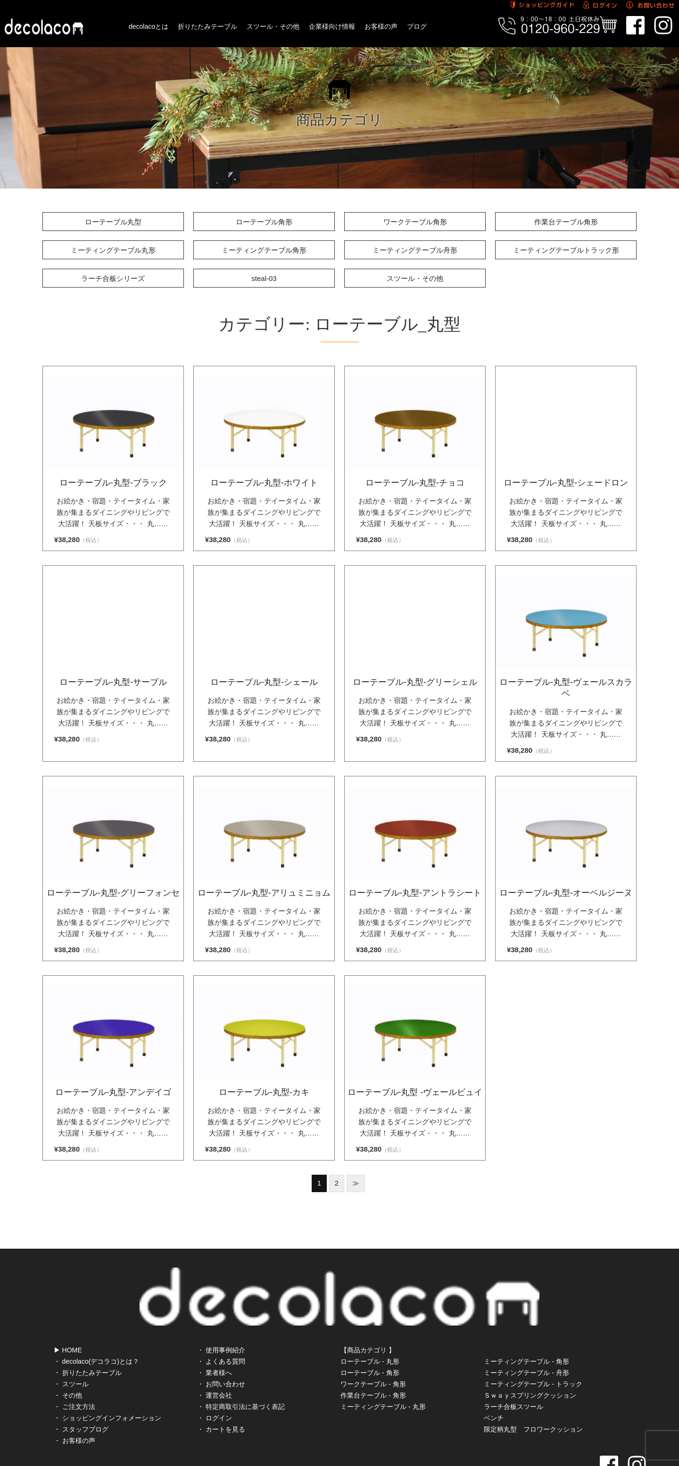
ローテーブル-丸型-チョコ (414, 482)
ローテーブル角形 (264, 222)
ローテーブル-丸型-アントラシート (414, 893)
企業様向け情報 (332, 26)
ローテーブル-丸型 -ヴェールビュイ (415, 1092)
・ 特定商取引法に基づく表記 (241, 1364)
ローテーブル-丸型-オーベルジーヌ (565, 893)
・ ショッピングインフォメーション (107, 1376)
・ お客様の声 (74, 1398)
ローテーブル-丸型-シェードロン (566, 482)
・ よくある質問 (221, 1319)
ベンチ (494, 1376)
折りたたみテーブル (207, 26)
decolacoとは (148, 26)
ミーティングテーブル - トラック (533, 1342)
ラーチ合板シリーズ (113, 278)
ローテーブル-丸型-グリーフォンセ (113, 893)
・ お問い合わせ (221, 1342)
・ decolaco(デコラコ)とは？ (96, 1319)
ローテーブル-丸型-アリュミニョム (264, 893)
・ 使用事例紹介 (221, 1308)
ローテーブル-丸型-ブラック (113, 482)
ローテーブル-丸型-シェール (264, 682)
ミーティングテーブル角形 (264, 250)
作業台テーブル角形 (566, 222)
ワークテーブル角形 (415, 222)
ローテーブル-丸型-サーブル (113, 682)
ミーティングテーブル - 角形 (526, 1319)
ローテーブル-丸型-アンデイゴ (113, 1092)
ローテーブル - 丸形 (369, 1319)
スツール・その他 (273, 26)
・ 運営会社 (214, 1353)
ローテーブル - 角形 (369, 1330)
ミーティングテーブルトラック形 (566, 250)
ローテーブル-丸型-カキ (264, 1092)
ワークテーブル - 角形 (373, 1342)
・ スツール (71, 1342)
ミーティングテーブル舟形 (415, 250)
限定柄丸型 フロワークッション (533, 1387)
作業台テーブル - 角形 (373, 1353)
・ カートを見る (221, 1387)
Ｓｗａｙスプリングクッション (530, 1353)
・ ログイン (214, 1376)
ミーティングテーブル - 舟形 (526, 1330)
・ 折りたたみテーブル (88, 1330)
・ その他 (68, 1353)
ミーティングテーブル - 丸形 (382, 1364)
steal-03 (263, 278)
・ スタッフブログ (81, 1387)
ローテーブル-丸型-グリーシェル (415, 682)
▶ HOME (68, 1308)
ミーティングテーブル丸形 (113, 250)
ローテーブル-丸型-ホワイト (264, 482)
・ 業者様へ (214, 1330)
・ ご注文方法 (74, 1364)
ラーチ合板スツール (513, 1364)
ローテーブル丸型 (113, 222)
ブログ (417, 26)
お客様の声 (380, 26)
